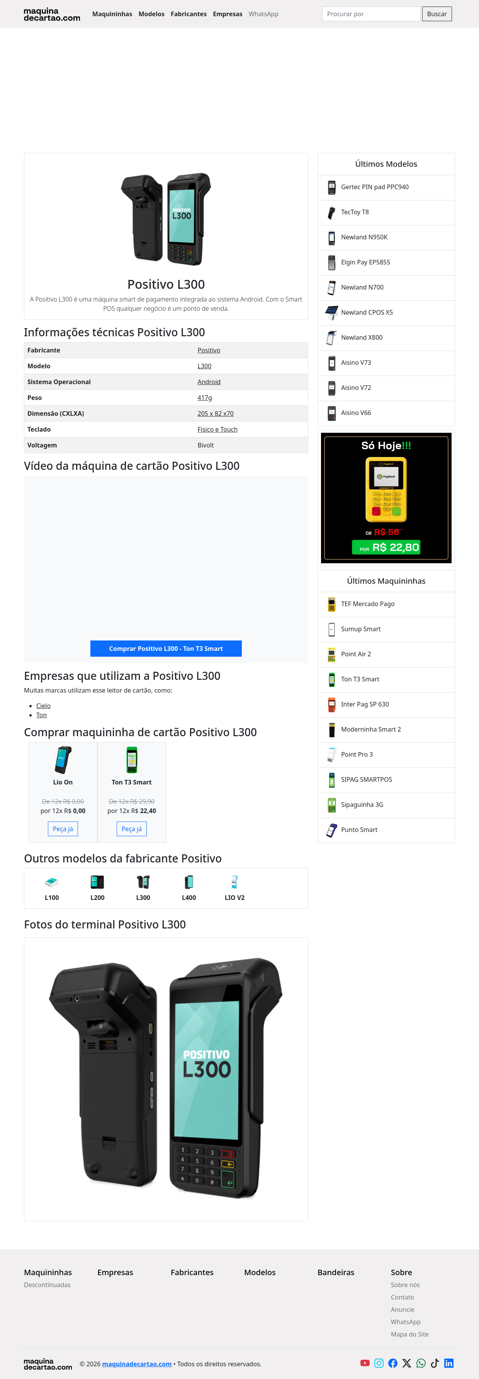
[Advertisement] (239, 86)
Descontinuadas (47, 1285)
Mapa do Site (410, 1334)
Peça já (63, 829)
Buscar (437, 14)
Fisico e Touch (218, 429)
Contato (402, 1297)
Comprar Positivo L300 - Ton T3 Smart (166, 648)
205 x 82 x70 (216, 413)
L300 (205, 366)
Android (209, 382)
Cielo (43, 705)
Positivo (209, 350)
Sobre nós (405, 1285)
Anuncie (402, 1309)
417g (205, 397)
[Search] (371, 14)
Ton (41, 715)
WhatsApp (264, 14)
